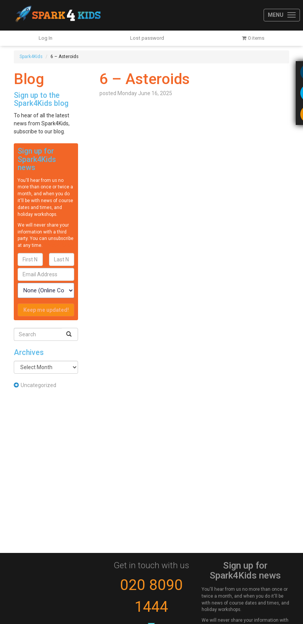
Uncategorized (38, 385)
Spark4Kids (57, 15)
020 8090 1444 (151, 596)
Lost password (147, 38)
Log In (45, 38)
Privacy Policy (58, 245)
